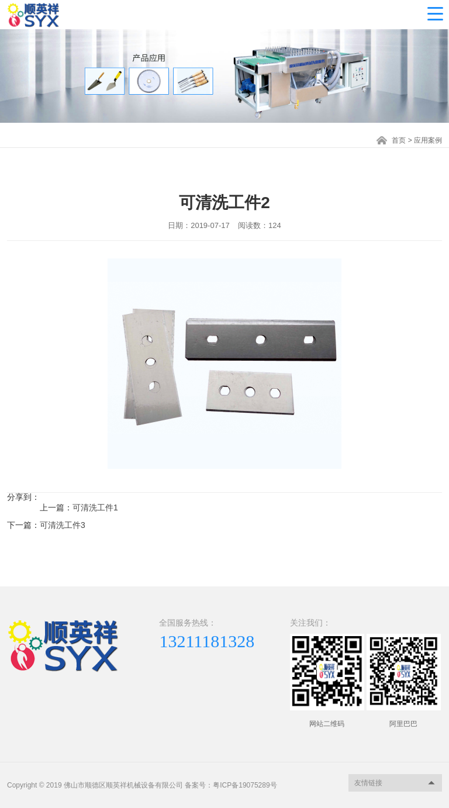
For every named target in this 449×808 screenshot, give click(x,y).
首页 (399, 140)
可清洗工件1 (95, 507)
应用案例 (428, 140)
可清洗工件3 (62, 525)
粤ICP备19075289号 (245, 785)
